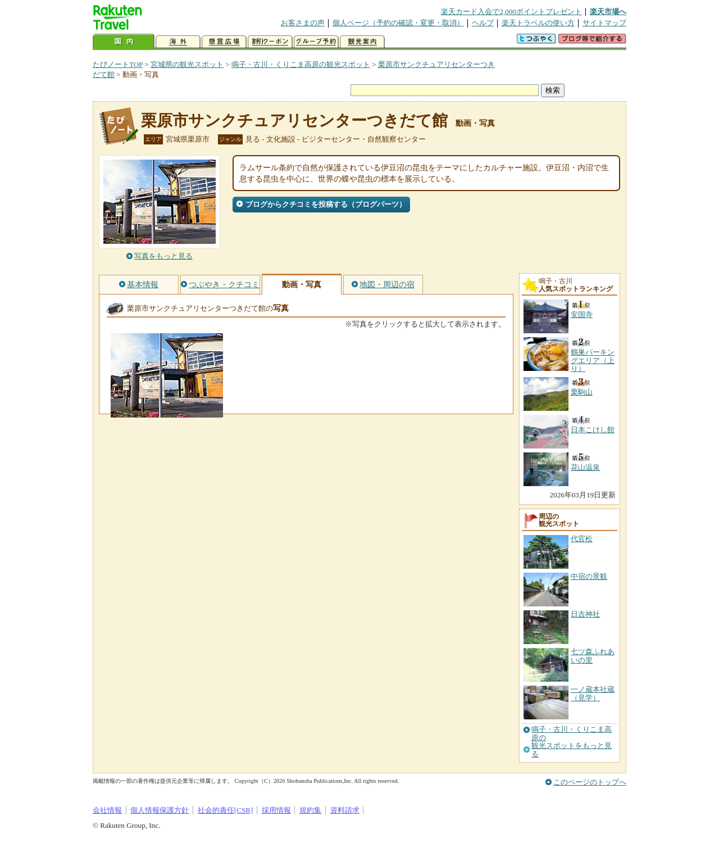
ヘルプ (483, 23)
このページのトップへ (589, 782)
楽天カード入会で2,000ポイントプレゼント (511, 11)
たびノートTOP (118, 64)
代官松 (582, 538)
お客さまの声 (303, 23)
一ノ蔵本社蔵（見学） (593, 693)
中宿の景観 (589, 576)
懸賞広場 (224, 42)
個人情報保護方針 (159, 810)
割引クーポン (270, 42)
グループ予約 (316, 42)
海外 (178, 42)
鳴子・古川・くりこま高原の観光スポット (300, 64)
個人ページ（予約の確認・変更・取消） (398, 23)
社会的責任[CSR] (225, 810)
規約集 (310, 810)
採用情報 (276, 810)
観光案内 (362, 42)
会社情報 (107, 810)
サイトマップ (604, 23)
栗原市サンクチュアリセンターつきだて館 (294, 120)
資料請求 (345, 810)
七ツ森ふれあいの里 (593, 655)
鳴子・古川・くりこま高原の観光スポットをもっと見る (571, 742)
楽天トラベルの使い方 (538, 23)
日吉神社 (585, 614)
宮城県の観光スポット (187, 64)
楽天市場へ (608, 11)
